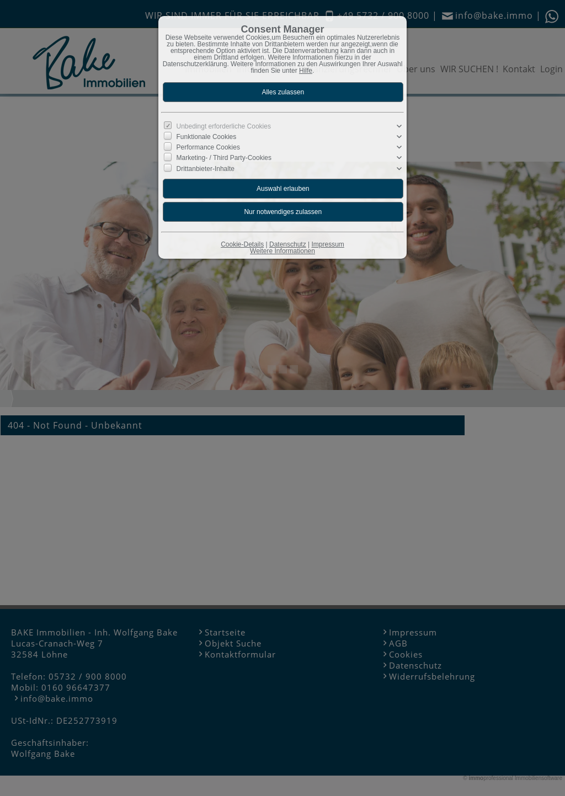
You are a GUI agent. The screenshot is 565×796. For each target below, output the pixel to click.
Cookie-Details (242, 244)
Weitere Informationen (282, 251)
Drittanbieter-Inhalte (205, 168)
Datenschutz (287, 244)
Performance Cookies (208, 147)
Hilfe (305, 70)
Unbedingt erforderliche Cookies (224, 126)
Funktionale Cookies (207, 137)
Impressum (327, 244)
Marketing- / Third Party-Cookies (224, 158)
